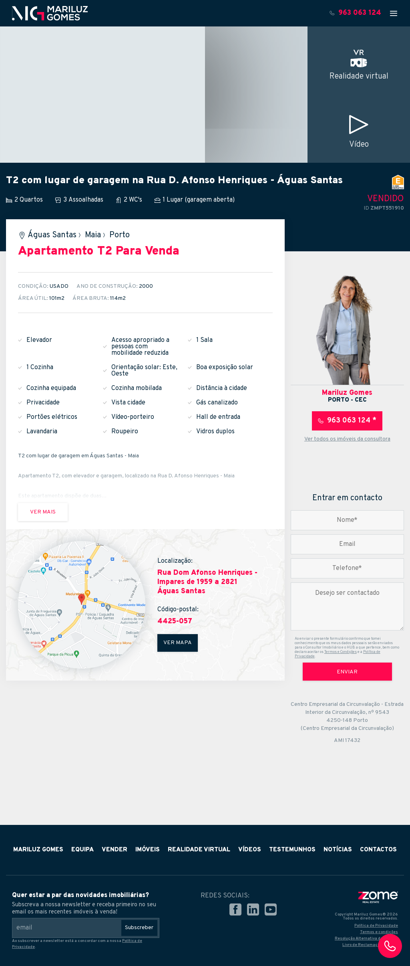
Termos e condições (379, 932)
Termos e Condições (340, 652)
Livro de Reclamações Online (370, 945)
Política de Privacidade (376, 925)
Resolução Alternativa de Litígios (366, 938)
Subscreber (139, 927)
